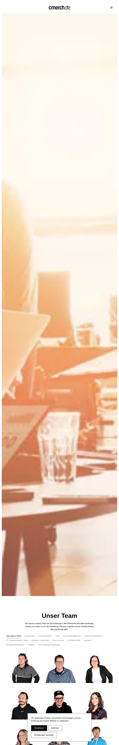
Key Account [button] (58, 640)
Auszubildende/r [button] (45, 636)
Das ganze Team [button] (13, 636)
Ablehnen (55, 728)
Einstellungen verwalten (44, 735)
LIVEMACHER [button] (73, 640)
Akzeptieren (39, 728)
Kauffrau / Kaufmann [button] (40, 640)
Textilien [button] (31, 645)
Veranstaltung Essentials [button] (49, 645)
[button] (111, 7)
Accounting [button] (29, 636)
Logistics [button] (87, 640)
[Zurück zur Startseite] (59, 7)
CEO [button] (58, 636)
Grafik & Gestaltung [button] (92, 636)
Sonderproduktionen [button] (15, 645)
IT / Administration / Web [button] (17, 640)
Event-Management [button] (72, 636)
